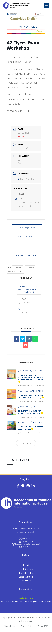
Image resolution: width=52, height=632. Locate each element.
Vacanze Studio (26, 576)
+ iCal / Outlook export (26, 236)
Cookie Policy (27, 626)
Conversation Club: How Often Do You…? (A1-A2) (30, 396)
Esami (26, 565)
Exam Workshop (26, 179)
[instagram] (28, 486)
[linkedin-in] (33, 486)
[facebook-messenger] (23, 486)
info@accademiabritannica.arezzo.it (27, 544)
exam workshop (15, 271)
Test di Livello (26, 568)
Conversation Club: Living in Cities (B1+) (31, 428)
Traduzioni (26, 580)
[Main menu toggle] (46, 5)
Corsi (26, 561)
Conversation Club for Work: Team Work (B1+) (29, 412)
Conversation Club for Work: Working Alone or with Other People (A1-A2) (29, 289)
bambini (30, 267)
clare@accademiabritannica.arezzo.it (29, 204)
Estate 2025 (43, 626)
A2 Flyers (17, 267)
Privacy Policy (9, 626)
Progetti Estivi (26, 572)
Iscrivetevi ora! (26, 598)
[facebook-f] (18, 486)
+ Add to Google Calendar (26, 228)
